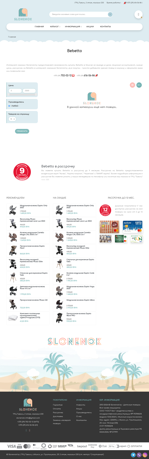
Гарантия (57, 405)
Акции (90, 27)
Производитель (16, 102)
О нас (79, 416)
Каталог (54, 27)
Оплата (57, 409)
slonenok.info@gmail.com (28, 418)
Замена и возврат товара (62, 422)
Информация (72, 27)
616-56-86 (86, 75)
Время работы (113, 3)
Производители (84, 413)
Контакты (105, 27)
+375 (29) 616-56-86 (133, 3)
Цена (11, 86)
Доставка (58, 416)
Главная (39, 27)
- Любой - (14, 106)
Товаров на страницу (18, 114)
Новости (80, 405)
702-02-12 (62, 75)
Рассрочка (58, 413)
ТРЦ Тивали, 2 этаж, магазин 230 (89, 3)
